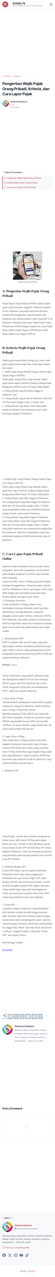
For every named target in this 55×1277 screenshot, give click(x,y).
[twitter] (16, 1016)
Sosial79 (19, 3)
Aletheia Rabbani (23, 1225)
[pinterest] (34, 1016)
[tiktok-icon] (27, 1255)
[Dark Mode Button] (51, 4)
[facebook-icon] (4, 1255)
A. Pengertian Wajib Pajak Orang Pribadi (22, 178)
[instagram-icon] (15, 1255)
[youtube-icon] (21, 1255)
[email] (40, 1016)
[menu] (5, 4)
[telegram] (28, 1016)
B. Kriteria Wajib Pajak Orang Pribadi (20, 182)
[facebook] (10, 1016)
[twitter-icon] (10, 1255)
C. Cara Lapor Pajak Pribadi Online (20, 187)
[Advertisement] (27, 42)
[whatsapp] (22, 1016)
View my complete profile (15, 1247)
